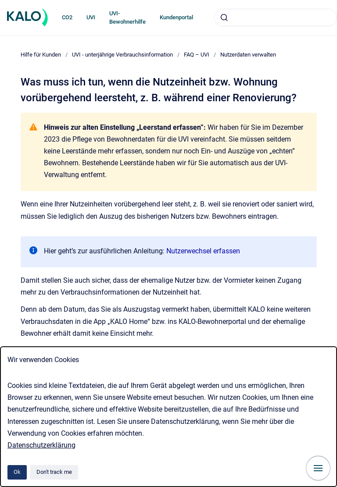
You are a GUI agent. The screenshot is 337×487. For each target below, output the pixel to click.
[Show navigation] (318, 468)
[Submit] (224, 18)
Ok (17, 472)
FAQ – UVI (196, 54)
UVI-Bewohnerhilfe (127, 17)
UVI (90, 17)
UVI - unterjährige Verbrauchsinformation (122, 54)
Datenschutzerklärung (41, 445)
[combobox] (276, 17)
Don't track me (54, 472)
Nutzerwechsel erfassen (203, 251)
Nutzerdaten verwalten (248, 54)
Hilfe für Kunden (41, 54)
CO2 (67, 17)
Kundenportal (176, 17)
